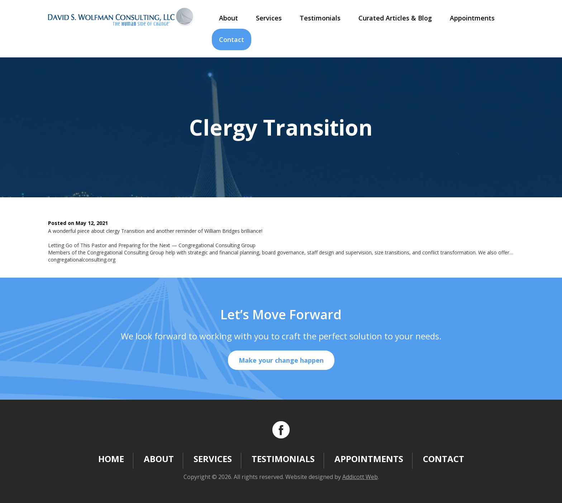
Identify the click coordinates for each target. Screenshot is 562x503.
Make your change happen (281, 360)
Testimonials (320, 18)
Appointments (472, 18)
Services (269, 18)
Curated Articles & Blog (395, 18)
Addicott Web (360, 477)
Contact (231, 39)
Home (111, 459)
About (228, 18)
